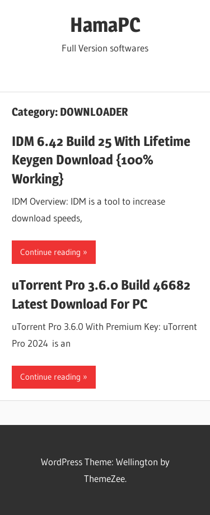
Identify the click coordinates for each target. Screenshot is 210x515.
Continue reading (50, 252)
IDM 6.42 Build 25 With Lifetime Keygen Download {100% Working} (101, 160)
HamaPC (105, 24)
